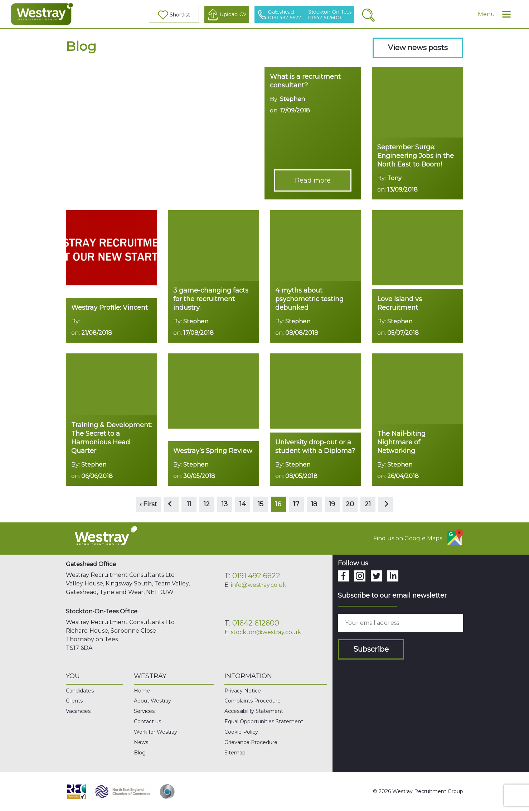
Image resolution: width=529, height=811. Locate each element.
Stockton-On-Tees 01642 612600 (329, 15)
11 (189, 504)
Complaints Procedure (252, 700)
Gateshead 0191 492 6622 (284, 15)
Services (144, 711)
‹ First (148, 504)
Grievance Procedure (250, 742)
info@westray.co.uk (258, 584)
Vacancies (78, 711)
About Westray (152, 700)
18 (314, 504)
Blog (140, 752)
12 (207, 504)
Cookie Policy (241, 732)
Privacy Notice (242, 690)
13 (225, 504)
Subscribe (371, 649)
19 (332, 504)
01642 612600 (255, 623)
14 (242, 504)
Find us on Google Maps (418, 537)
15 (260, 504)
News (141, 742)
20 (350, 504)
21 (368, 504)
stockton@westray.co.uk (266, 632)
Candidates (80, 690)
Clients (74, 700)
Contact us (147, 721)
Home (142, 690)
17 (296, 504)
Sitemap (235, 752)
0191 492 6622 (256, 575)
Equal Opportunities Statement (263, 721)
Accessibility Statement (253, 711)
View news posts (418, 47)
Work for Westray (155, 732)
